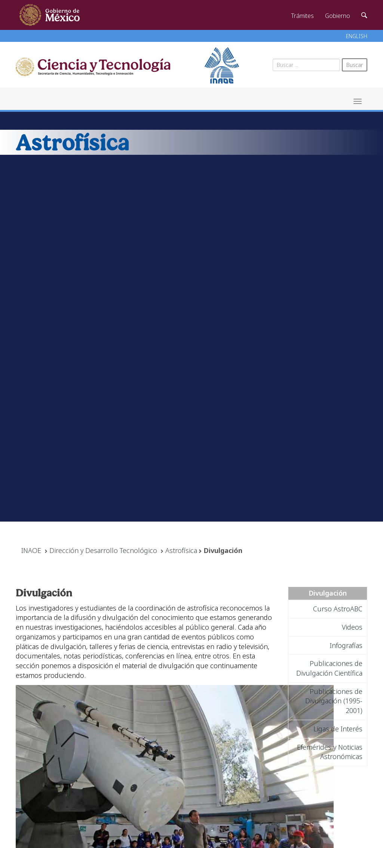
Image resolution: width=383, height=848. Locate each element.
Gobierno (337, 16)
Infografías (346, 645)
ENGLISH (356, 36)
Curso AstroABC (337, 608)
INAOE (31, 550)
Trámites (302, 16)
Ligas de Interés (337, 728)
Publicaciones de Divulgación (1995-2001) (333, 701)
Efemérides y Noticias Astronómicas (329, 752)
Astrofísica (181, 550)
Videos (352, 627)
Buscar (354, 64)
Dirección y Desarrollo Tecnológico (103, 550)
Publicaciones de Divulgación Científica (329, 668)
